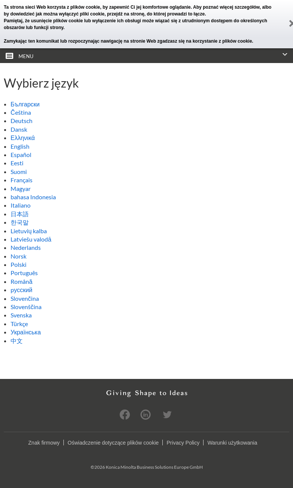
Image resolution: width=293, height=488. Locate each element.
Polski (18, 264)
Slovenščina (26, 306)
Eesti (17, 162)
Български (25, 104)
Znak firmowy (44, 443)
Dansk (19, 129)
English (20, 146)
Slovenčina (25, 298)
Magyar (21, 188)
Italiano (21, 205)
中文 (17, 340)
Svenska (21, 315)
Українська (26, 332)
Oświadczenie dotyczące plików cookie (113, 443)
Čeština (21, 112)
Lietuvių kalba (29, 230)
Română (21, 281)
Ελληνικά (23, 137)
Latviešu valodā (31, 239)
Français (21, 179)
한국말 (20, 222)
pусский (21, 289)
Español (21, 154)
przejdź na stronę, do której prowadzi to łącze (156, 14)
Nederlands (26, 247)
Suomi (19, 171)
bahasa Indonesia (33, 196)
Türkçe (19, 323)
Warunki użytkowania (232, 443)
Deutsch (21, 120)
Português (24, 272)
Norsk (18, 256)
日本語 (20, 213)
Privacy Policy (183, 443)
